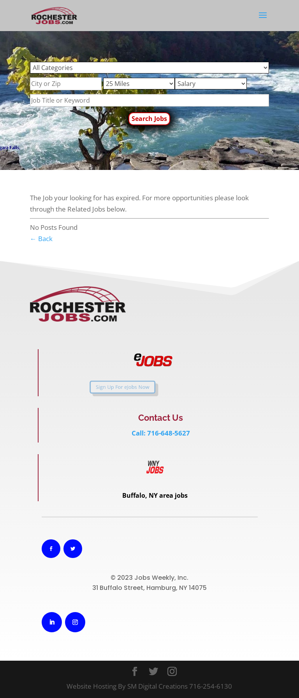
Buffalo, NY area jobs (155, 495)
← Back (41, 238)
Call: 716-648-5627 (161, 433)
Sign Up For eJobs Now (106, 387)
